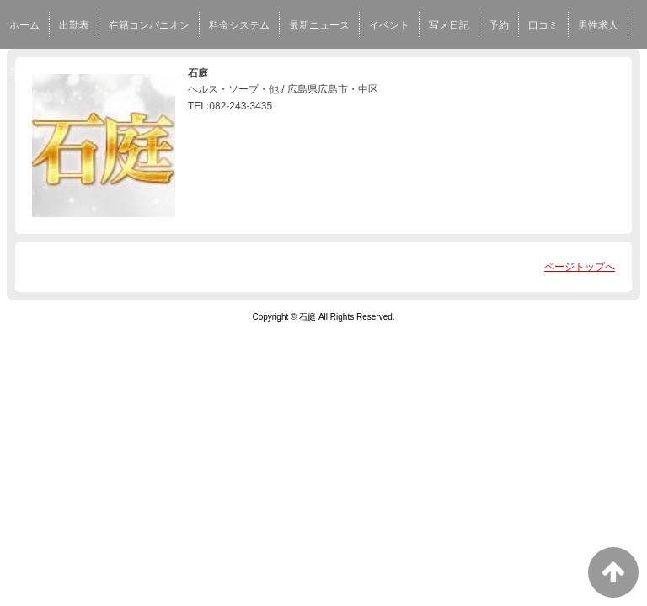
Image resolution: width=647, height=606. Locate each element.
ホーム (24, 25)
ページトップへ (579, 267)
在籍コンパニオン (149, 25)
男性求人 (598, 25)
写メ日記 (449, 25)
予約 (499, 25)
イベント (389, 25)
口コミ (543, 25)
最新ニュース (319, 25)
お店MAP (30, 71)
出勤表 (74, 25)
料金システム (239, 25)
